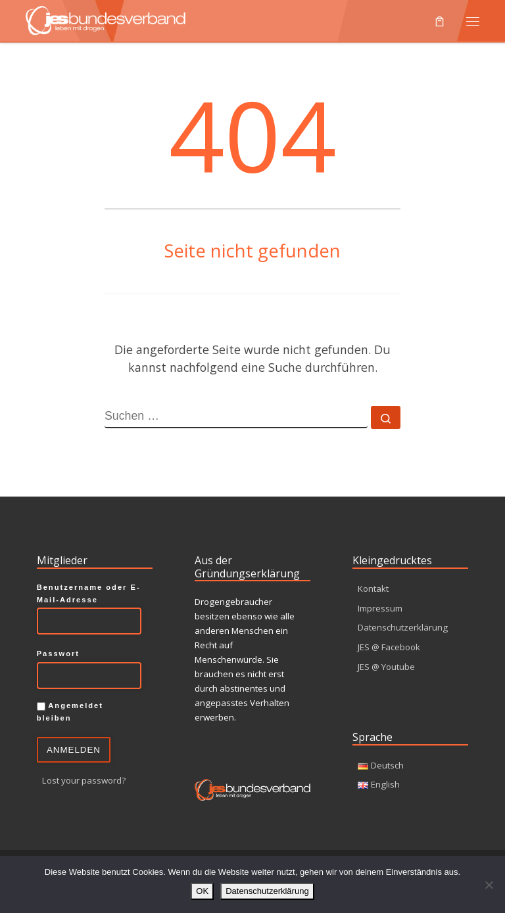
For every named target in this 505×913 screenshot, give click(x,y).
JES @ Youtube (386, 667)
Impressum (380, 608)
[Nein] (488, 884)
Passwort (58, 653)
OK (202, 891)
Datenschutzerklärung (403, 628)
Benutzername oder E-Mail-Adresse (89, 593)
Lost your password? (84, 780)
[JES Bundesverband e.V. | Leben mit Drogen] (105, 19)
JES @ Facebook (389, 648)
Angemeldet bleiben (70, 711)
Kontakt (373, 588)
